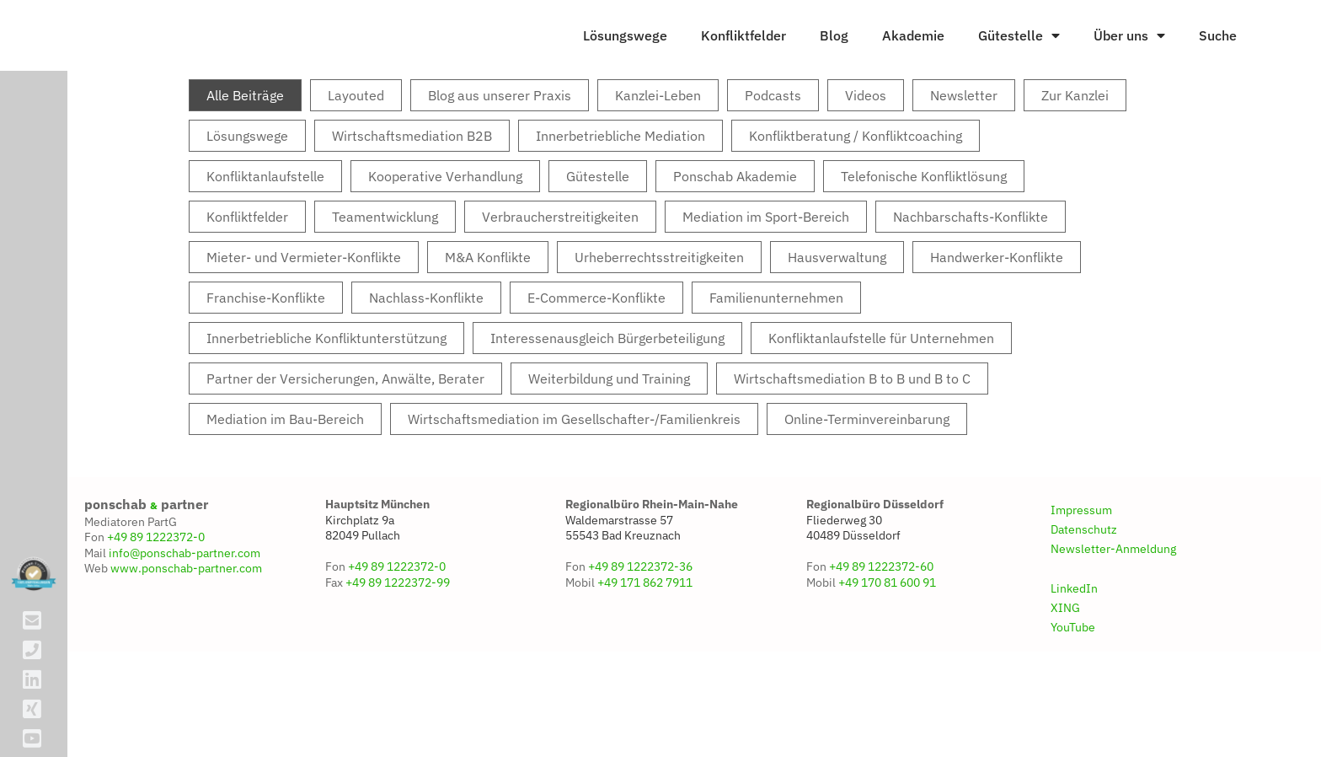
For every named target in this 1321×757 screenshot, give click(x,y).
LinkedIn (1074, 660)
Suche (1218, 71)
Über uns (1129, 71)
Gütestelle (1019, 71)
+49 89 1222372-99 (397, 654)
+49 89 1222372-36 (640, 638)
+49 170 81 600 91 (887, 654)
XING (1065, 679)
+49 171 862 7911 (645, 654)
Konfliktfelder (743, 71)
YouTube (1073, 698)
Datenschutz (1084, 601)
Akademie (913, 71)
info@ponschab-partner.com (184, 624)
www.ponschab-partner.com (186, 639)
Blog (834, 71)
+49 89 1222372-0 (156, 608)
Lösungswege (625, 71)
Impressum (1081, 581)
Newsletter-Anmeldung (1113, 620)
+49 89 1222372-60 (881, 638)
